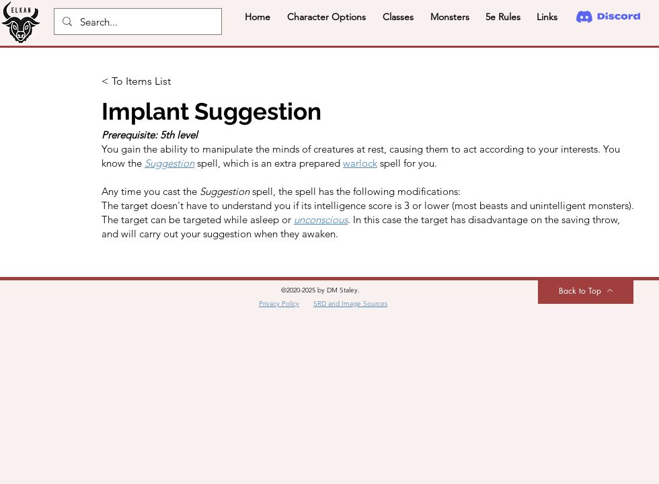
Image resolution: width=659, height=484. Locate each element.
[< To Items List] (146, 81)
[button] (326, 17)
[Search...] (136, 21)
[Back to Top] (585, 290)
